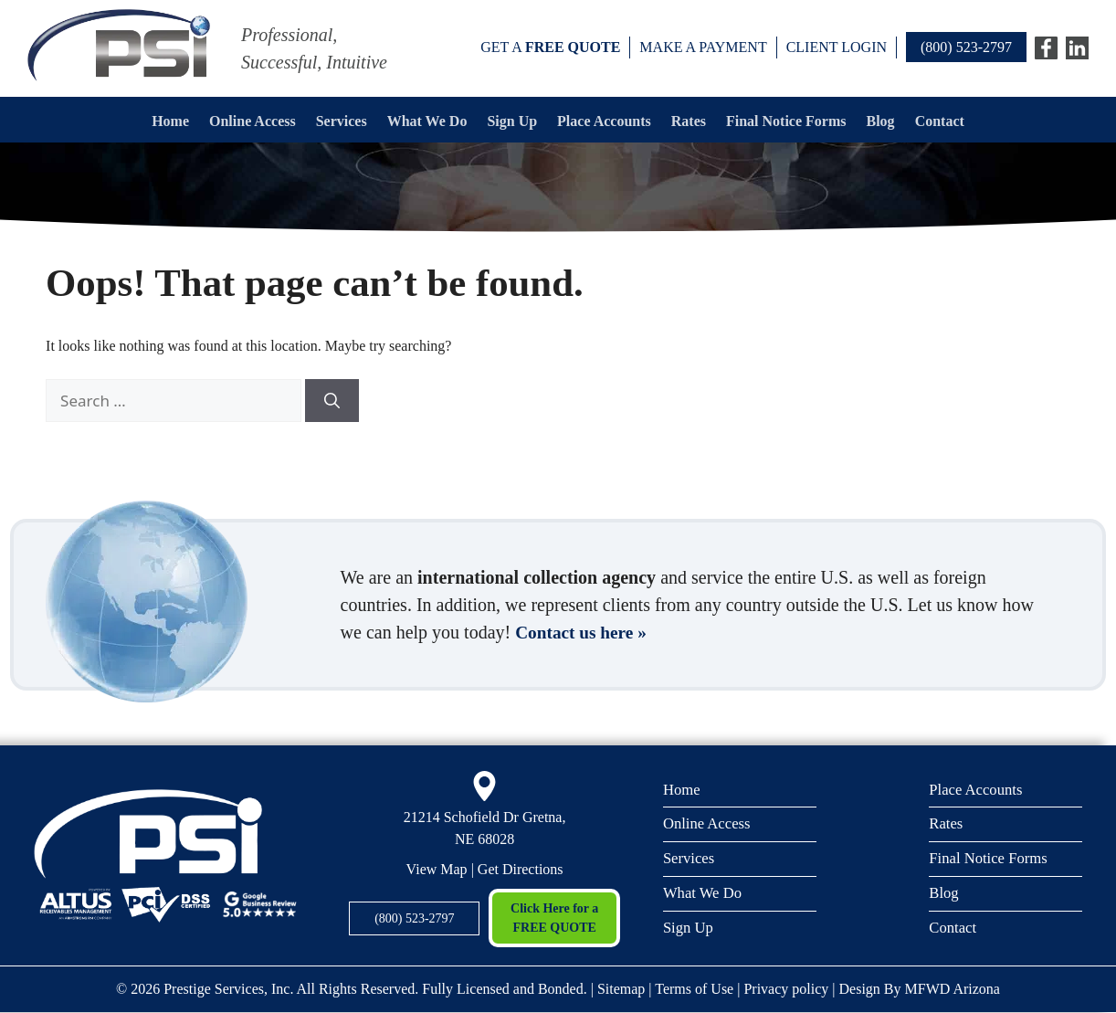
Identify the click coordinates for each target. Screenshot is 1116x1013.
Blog (881, 121)
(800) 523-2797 (966, 47)
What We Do (427, 121)
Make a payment (702, 47)
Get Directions (520, 869)
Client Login (836, 47)
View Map (437, 869)
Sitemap (621, 989)
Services (341, 121)
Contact (939, 121)
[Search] (332, 401)
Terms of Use (694, 989)
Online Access (252, 121)
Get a (550, 47)
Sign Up (512, 121)
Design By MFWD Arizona (919, 989)
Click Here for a (553, 919)
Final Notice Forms (786, 121)
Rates (688, 121)
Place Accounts (604, 121)
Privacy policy (785, 989)
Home (170, 121)
